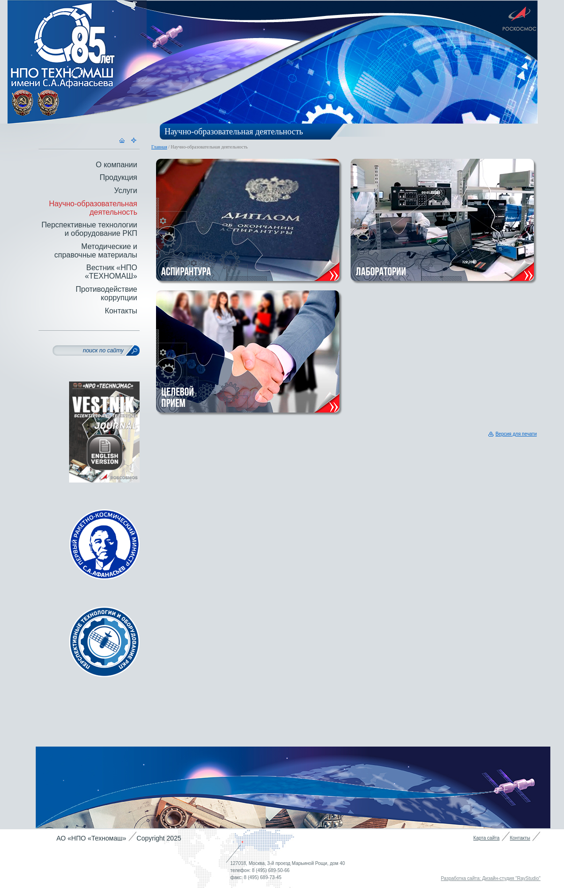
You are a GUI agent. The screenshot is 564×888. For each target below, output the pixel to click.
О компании (116, 165)
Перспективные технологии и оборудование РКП (89, 229)
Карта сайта (486, 838)
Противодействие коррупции (106, 293)
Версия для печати (516, 433)
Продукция (118, 177)
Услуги (125, 191)
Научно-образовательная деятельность (93, 208)
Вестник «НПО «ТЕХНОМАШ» (111, 272)
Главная (159, 146)
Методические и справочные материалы (95, 250)
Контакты (121, 311)
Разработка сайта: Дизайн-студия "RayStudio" (490, 878)
